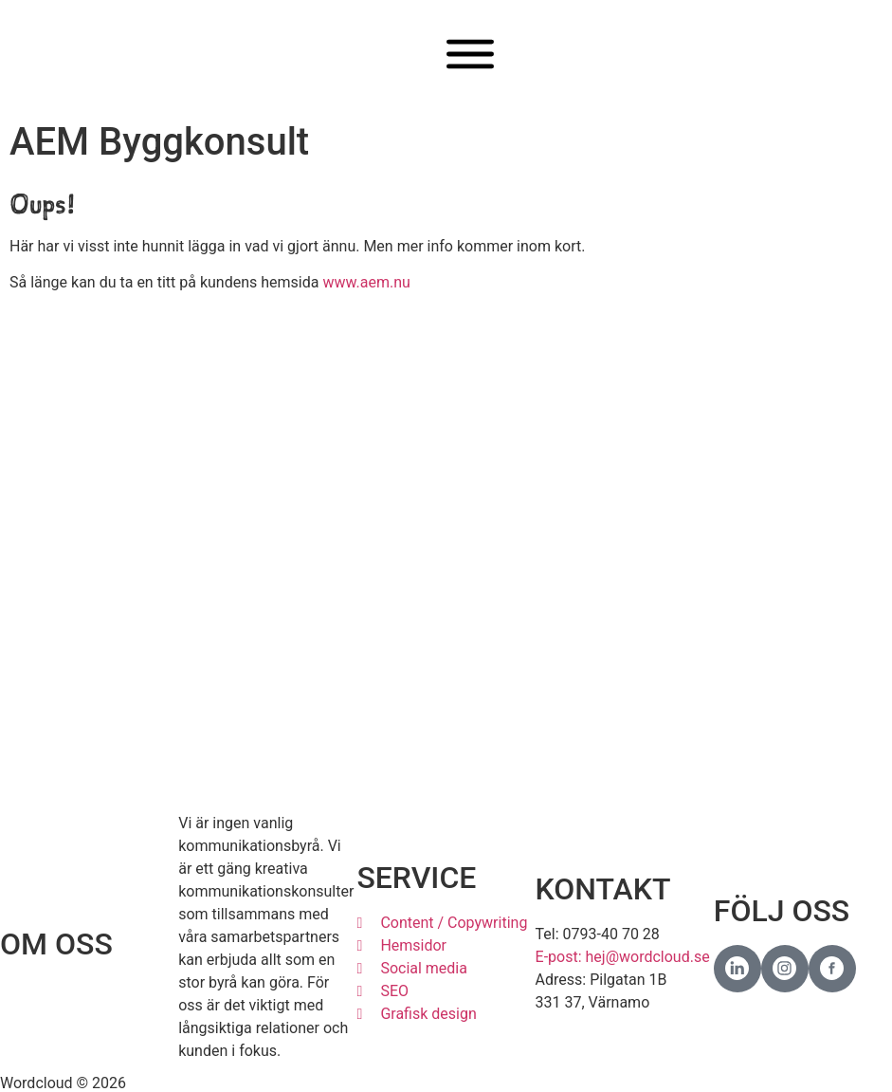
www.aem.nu (366, 282)
